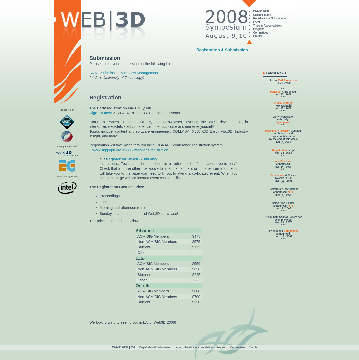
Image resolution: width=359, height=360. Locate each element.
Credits (257, 36)
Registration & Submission (269, 18)
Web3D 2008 (260, 11)
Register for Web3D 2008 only (131, 159)
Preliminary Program (277, 130)
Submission (277, 175)
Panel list (275, 91)
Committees (260, 32)
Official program (283, 102)
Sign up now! (283, 122)
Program (258, 29)
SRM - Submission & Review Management (123, 73)
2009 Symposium (288, 80)
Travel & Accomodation (267, 25)
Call (133, 347)
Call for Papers (262, 15)
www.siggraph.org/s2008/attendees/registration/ (130, 150)
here (290, 191)
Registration (279, 150)
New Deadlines (284, 161)
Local (256, 22)
